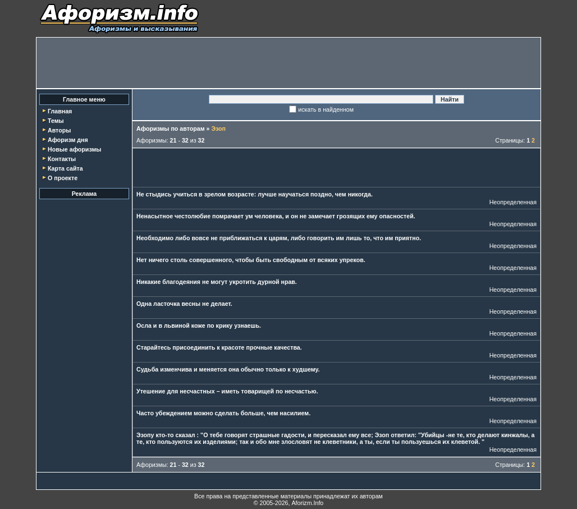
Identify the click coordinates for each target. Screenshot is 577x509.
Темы (56, 120)
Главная (60, 111)
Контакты (62, 158)
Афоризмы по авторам (170, 128)
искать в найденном (326, 109)
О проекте (62, 178)
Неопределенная (513, 202)
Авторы (59, 130)
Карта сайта (65, 168)
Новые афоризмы (74, 149)
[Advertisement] (288, 63)
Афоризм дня (68, 139)
